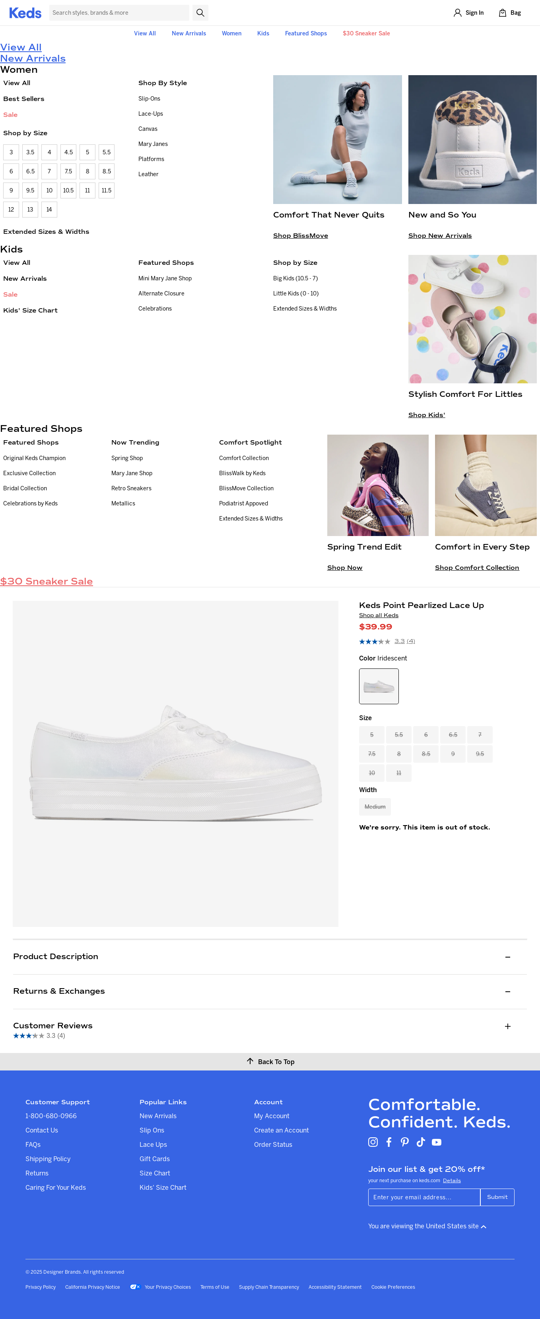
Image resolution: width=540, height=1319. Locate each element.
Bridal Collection (25, 488)
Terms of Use (214, 1287)
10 (49, 190)
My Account (271, 1115)
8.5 (107, 171)
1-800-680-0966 (51, 1115)
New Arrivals (189, 33)
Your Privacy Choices (160, 1287)
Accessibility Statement (335, 1287)
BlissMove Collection (246, 488)
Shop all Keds (378, 615)
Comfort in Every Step (482, 547)
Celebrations (155, 308)
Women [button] (231, 33)
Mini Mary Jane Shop (165, 278)
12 (11, 209)
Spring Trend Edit (364, 547)
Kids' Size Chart (30, 310)
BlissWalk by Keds (242, 473)
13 (30, 209)
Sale (10, 114)
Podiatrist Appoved (243, 503)
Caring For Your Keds (55, 1187)
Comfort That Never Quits (329, 215)
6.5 (30, 171)
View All (145, 33)
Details (452, 1180)
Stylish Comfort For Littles (465, 394)
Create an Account (281, 1130)
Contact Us (41, 1130)
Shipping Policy (48, 1158)
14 (49, 209)
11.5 (106, 190)
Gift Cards (155, 1158)
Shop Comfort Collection (477, 567)
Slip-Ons (149, 98)
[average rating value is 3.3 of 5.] (382, 641)
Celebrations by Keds (30, 503)
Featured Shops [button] (306, 33)
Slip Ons (152, 1130)
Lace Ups (153, 1144)
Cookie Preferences (393, 1287)
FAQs (33, 1144)
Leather (148, 174)
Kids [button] (263, 33)
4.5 (68, 152)
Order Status (273, 1144)
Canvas (147, 129)
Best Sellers (24, 99)
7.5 (68, 171)
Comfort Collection (244, 458)
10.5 (68, 190)
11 (87, 190)
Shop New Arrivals (440, 235)
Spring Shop (127, 458)
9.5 (30, 190)
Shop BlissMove (300, 235)
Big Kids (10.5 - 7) (295, 278)
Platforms (151, 159)
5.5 (107, 152)
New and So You (442, 215)
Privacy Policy (40, 1287)
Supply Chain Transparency (269, 1287)
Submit (497, 1197)
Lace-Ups (150, 114)
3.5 (30, 152)
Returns (37, 1173)
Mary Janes (153, 144)
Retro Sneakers (131, 488)
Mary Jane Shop (131, 473)
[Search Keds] (119, 12)
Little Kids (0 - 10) (296, 293)
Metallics (123, 503)
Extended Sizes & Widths (46, 231)
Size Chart (155, 1173)
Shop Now (345, 567)
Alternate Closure (161, 293)
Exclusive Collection (29, 473)
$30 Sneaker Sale (366, 33)
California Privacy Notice (92, 1287)
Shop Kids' (426, 415)
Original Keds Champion (34, 458)
